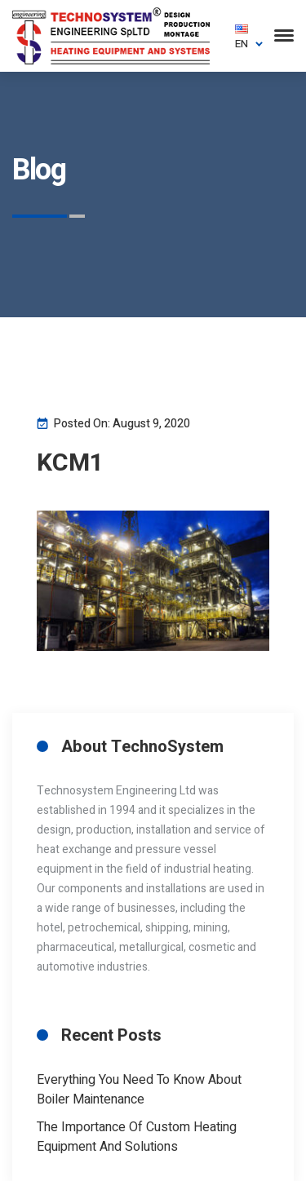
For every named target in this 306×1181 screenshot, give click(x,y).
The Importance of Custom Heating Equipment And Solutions (137, 1137)
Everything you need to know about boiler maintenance (139, 1089)
